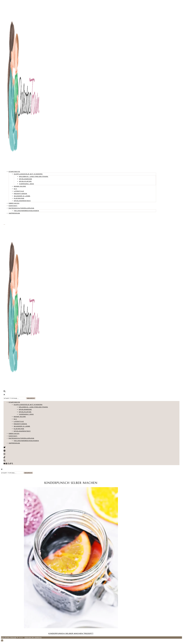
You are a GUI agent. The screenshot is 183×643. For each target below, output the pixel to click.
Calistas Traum (8, 637)
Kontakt (13, 205)
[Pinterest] (6, 463)
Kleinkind (19, 198)
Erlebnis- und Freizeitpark (33, 176)
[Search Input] (15, 398)
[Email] (4, 463)
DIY (15, 188)
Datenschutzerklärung (21, 208)
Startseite (14, 171)
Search (31, 398)
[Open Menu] (4, 224)
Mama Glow (20, 186)
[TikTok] (10, 463)
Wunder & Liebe (22, 196)
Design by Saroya (33, 637)
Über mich (14, 203)
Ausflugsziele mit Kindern (28, 174)
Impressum (14, 213)
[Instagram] (8, 463)
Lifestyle (19, 191)
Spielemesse (25, 179)
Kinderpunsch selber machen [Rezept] (70, 633)
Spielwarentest (22, 200)
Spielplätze (25, 181)
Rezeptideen (20, 193)
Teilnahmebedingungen (26, 210)
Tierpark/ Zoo (26, 184)
